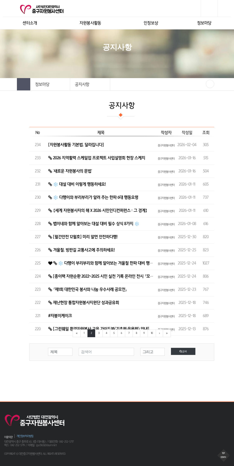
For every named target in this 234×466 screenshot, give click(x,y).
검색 (183, 351)
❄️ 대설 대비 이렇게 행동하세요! (77, 184)
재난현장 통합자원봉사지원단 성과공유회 (83, 303)
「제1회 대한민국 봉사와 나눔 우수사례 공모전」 (87, 289)
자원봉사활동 (90, 23)
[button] (50, 84)
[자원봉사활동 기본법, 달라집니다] (76, 145)
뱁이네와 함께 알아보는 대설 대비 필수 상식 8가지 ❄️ (93, 224)
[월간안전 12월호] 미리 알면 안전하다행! (83, 237)
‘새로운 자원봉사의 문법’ (70, 171)
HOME (96, 61)
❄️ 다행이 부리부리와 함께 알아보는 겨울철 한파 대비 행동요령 (104, 263)
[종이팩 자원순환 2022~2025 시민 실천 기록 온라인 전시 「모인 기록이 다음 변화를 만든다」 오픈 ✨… (132, 276)
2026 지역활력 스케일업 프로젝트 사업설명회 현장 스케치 (96, 158)
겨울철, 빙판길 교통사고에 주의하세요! (81, 250)
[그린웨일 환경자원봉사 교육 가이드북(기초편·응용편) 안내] (98, 329)
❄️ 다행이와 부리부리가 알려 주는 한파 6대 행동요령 (93, 197)
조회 (205, 133)
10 (152, 333)
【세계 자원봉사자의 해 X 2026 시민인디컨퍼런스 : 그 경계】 (97, 211)
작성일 (187, 133)
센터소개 (30, 23)
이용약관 (8, 437)
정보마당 (204, 23)
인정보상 (151, 23)
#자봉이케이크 (60, 316)
